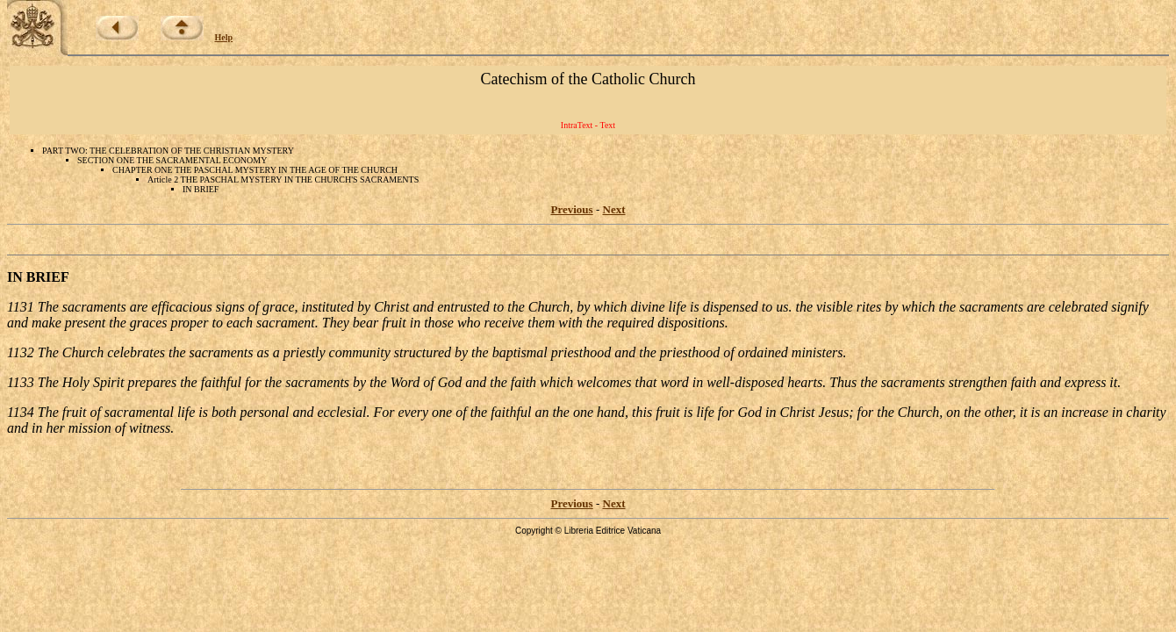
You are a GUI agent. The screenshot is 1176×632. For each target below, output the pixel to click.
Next (614, 209)
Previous (572, 209)
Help (224, 37)
